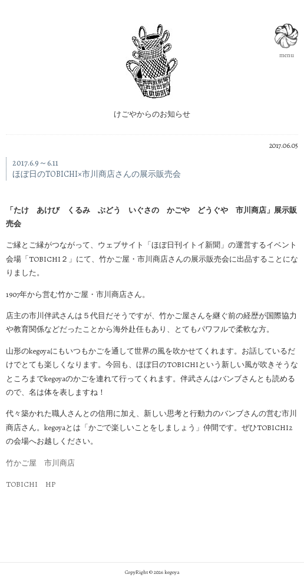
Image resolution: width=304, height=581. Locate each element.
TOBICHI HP (30, 484)
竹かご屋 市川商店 (40, 463)
